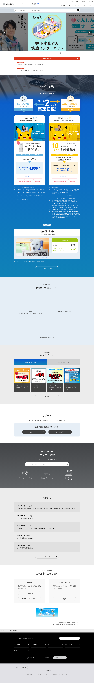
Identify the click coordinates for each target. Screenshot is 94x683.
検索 (67, 464)
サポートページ (34, 432)
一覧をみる (50, 396)
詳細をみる (75, 207)
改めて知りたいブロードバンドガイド (68, 478)
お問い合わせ (33, 657)
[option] (22, 380)
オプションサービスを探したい (25, 478)
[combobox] (45, 10)
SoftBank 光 (34, 644)
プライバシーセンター (39, 674)
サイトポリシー (47, 674)
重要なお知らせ (47, 58)
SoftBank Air (17, 644)
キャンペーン (68, 644)
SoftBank (8, 4)
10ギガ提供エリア (55, 193)
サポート (16, 650)
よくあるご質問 (60, 432)
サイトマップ (64, 674)
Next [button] (83, 380)
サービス (50, 644)
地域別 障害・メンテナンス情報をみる (30, 599)
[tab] (30, 362)
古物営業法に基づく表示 (56, 674)
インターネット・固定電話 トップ (22, 638)
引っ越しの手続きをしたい (47, 478)
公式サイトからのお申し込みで (29, 181)
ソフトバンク (47, 671)
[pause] (61, 53)
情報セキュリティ (30, 674)
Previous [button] (11, 380)
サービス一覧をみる (47, 268)
